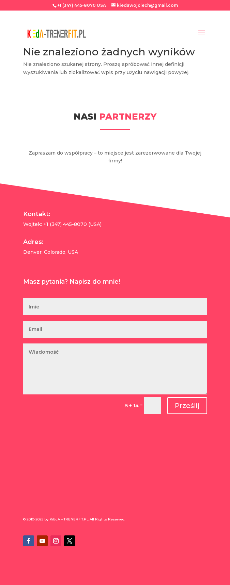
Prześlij (187, 406)
